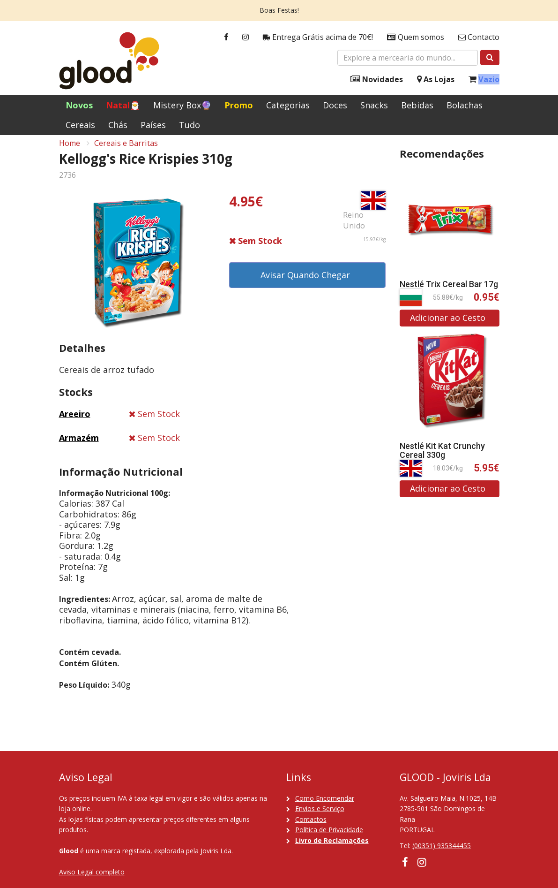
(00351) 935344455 (441, 845)
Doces (335, 105)
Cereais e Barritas (126, 150)
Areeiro (74, 421)
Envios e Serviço (319, 808)
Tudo (189, 124)
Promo (238, 105)
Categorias (288, 105)
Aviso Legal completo (92, 871)
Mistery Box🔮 (182, 105)
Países (153, 124)
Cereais (80, 124)
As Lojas (435, 79)
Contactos (311, 819)
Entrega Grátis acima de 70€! (318, 37)
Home (69, 150)
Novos (79, 105)
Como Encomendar (324, 798)
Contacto (478, 37)
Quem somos (415, 37)
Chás (117, 124)
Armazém (79, 445)
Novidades (376, 79)
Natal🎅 (123, 105)
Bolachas (464, 105)
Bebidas (417, 105)
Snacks (374, 105)
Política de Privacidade (329, 829)
